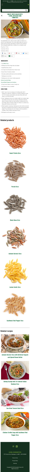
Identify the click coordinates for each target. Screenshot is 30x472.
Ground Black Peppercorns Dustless (8, 82)
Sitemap (15, 463)
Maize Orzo (6, 63)
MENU (2, 4)
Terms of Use (15, 457)
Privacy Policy (15, 460)
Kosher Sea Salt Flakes (6, 80)
